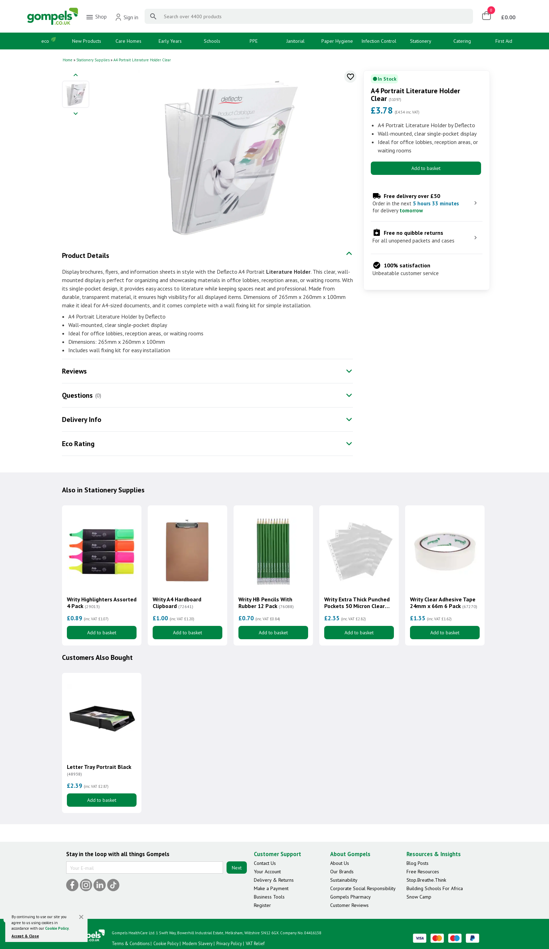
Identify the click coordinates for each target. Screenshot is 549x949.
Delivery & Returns (274, 880)
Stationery (420, 41)
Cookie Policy (57, 928)
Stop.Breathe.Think (426, 880)
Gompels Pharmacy (350, 897)
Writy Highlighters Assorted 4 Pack (102, 602)
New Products (86, 41)
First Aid (503, 41)
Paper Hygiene (337, 41)
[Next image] (75, 114)
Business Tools (269, 897)
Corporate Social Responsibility (363, 888)
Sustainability (343, 880)
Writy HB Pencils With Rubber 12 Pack (266, 602)
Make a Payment (271, 888)
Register (262, 905)
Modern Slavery (197, 943)
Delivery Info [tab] (81, 419)
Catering (462, 41)
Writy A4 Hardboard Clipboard (177, 602)
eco (45, 41)
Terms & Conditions (131, 943)
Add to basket (425, 168)
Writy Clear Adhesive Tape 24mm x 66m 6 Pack (443, 602)
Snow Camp (418, 897)
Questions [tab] (77, 395)
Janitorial (295, 41)
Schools (212, 41)
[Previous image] (75, 75)
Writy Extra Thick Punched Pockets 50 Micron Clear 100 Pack (357, 602)
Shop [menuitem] (96, 17)
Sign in (126, 17)
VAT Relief (255, 943)
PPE (254, 41)
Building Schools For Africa (434, 888)
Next (237, 868)
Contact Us (265, 863)
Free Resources (422, 871)
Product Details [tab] (85, 255)
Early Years (170, 41)
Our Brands (342, 871)
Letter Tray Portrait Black (99, 770)
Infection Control (378, 41)
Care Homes (128, 41)
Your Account (267, 871)
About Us (339, 863)
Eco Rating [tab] (78, 443)
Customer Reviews (349, 905)
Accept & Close (25, 936)
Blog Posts (417, 863)
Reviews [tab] (74, 371)
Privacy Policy (229, 943)
